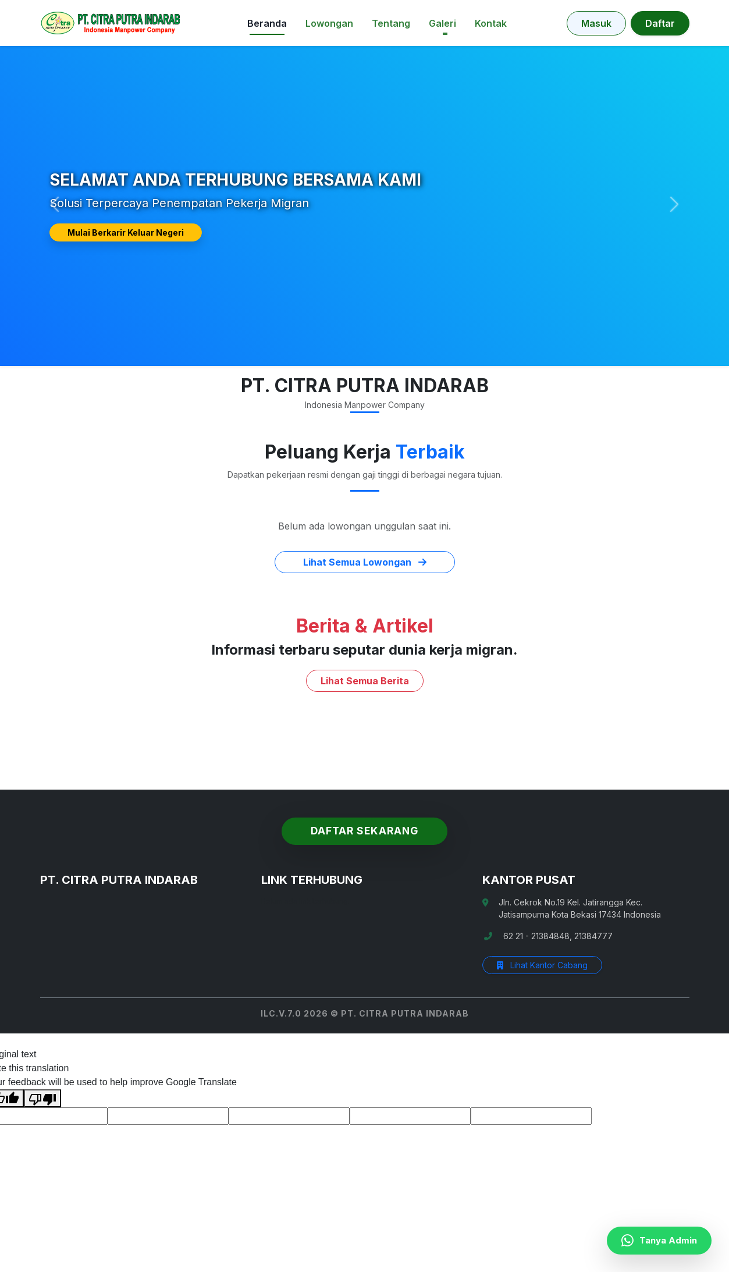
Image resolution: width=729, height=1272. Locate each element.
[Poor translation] (42, 1098)
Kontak (491, 23)
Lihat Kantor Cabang (542, 965)
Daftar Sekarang (364, 831)
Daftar (660, 23)
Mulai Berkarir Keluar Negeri (125, 232)
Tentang (391, 23)
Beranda (267, 23)
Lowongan (329, 23)
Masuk (596, 23)
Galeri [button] (442, 23)
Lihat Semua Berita (365, 681)
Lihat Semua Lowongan (364, 562)
